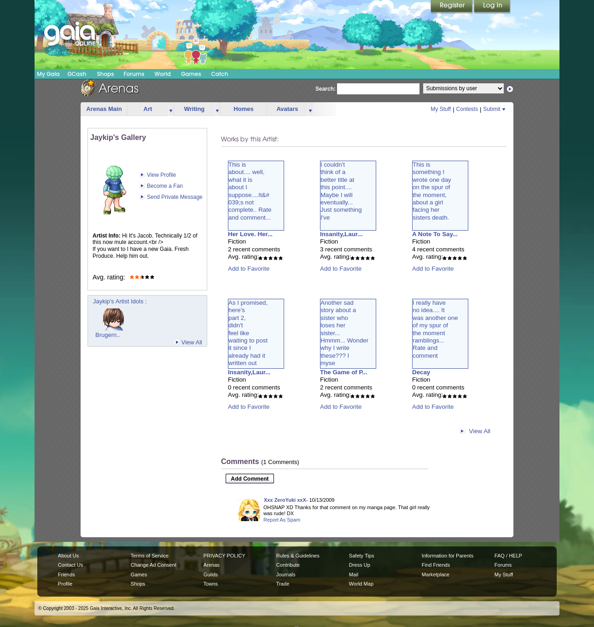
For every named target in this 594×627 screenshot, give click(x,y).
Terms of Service (150, 555)
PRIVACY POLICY (224, 555)
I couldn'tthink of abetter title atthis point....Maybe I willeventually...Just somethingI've (341, 191)
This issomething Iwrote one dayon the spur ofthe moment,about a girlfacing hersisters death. (432, 191)
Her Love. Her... (250, 234)
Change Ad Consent (153, 565)
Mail (353, 574)
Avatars (287, 108)
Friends (66, 574)
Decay (421, 372)
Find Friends (436, 565)
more (171, 109)
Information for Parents (447, 555)
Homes (243, 108)
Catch (219, 74)
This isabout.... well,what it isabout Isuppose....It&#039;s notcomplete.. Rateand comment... (249, 191)
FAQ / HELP (508, 555)
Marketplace (435, 574)
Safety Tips (361, 555)
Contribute (288, 565)
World (162, 74)
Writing (194, 108)
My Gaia (48, 74)
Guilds (211, 574)
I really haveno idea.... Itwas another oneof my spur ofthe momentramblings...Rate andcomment (435, 329)
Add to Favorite (248, 268)
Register (452, 7)
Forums (133, 74)
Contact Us (70, 565)
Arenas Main (104, 108)
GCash (77, 74)
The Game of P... (343, 372)
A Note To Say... (435, 234)
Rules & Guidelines (298, 555)
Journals (286, 574)
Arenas (212, 565)
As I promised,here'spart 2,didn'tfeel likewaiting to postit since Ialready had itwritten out (248, 332)
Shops (105, 74)
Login (492, 7)
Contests (467, 109)
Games (191, 74)
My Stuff (441, 109)
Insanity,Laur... (341, 234)
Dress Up (359, 565)
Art (148, 108)
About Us (68, 555)
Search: (325, 89)
